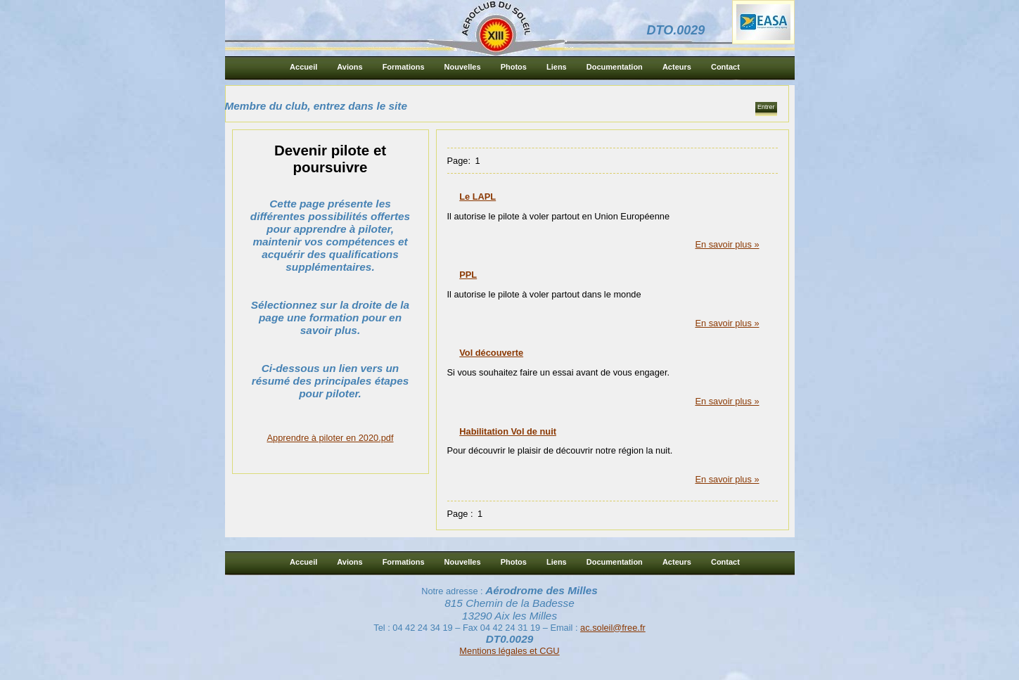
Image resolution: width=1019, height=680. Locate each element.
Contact (725, 67)
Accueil (303, 67)
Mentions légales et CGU (509, 651)
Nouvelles (462, 67)
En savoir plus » (727, 244)
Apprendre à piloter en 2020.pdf (330, 437)
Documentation (615, 67)
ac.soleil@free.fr (613, 627)
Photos (514, 67)
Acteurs (676, 67)
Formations (404, 67)
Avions (349, 67)
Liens (556, 67)
